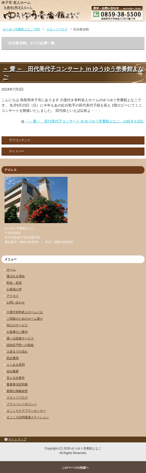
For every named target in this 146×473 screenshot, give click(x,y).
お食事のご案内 (17, 332)
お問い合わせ (16, 302)
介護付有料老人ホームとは (25, 312)
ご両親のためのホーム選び (25, 318)
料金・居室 (14, 283)
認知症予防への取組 (20, 345)
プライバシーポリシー (22, 404)
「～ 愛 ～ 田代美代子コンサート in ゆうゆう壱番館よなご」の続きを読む (84, 121)
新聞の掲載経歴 (17, 391)
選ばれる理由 (16, 276)
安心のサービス (17, 325)
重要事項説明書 (17, 384)
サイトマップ (17, 439)
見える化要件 (16, 378)
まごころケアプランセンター (26, 411)
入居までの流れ (17, 351)
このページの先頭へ (75, 467)
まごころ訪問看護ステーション (28, 417)
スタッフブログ (17, 397)
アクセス (13, 296)
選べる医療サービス (20, 338)
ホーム (11, 269)
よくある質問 (16, 365)
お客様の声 (14, 289)
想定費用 (13, 358)
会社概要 (13, 371)
